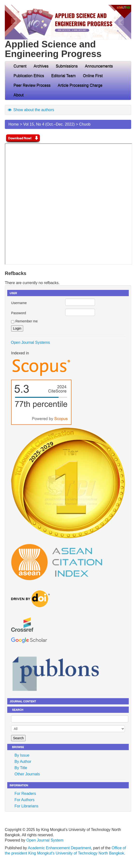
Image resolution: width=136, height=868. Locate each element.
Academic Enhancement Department (59, 848)
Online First (93, 76)
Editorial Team (63, 76)
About (20, 95)
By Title (20, 768)
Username (19, 303)
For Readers (25, 793)
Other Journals (27, 774)
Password (18, 313)
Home (13, 124)
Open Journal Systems (30, 342)
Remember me (26, 321)
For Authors (24, 800)
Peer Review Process (32, 85)
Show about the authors (30, 110)
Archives (41, 66)
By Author (22, 762)
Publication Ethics (29, 76)
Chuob (85, 124)
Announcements (99, 66)
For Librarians (26, 806)
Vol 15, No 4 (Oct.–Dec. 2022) (49, 124)
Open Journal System (45, 840)
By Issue (21, 755)
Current (20, 66)
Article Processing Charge (80, 85)
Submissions (67, 66)
